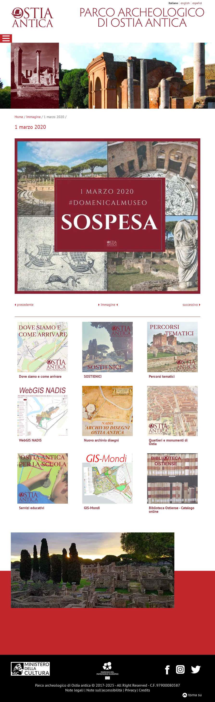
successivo (191, 304)
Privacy (130, 690)
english (185, 3)
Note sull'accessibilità (104, 690)
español (197, 3)
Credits (144, 690)
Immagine (33, 117)
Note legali (74, 690)
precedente (25, 304)
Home (19, 117)
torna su (195, 694)
